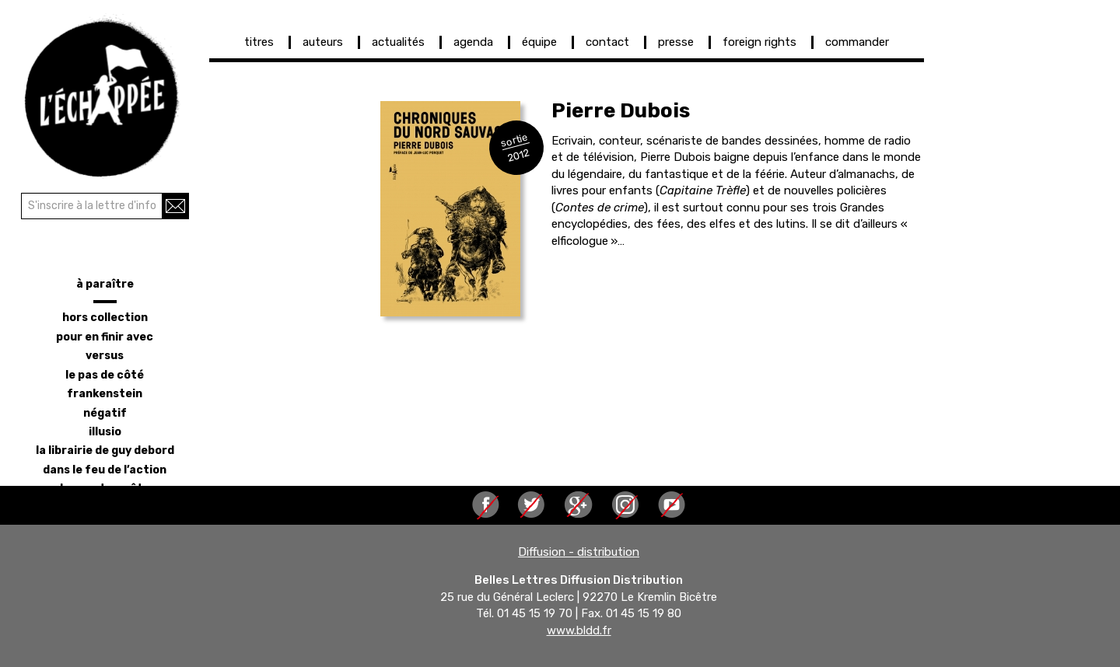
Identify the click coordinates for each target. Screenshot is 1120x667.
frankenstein (104, 393)
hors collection (105, 317)
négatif (105, 413)
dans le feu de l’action (104, 470)
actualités (398, 42)
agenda (473, 42)
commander (857, 42)
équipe (539, 42)
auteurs (323, 42)
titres (259, 42)
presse (676, 42)
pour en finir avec (104, 337)
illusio (105, 431)
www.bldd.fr (579, 630)
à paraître (105, 284)
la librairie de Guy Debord (105, 450)
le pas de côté (104, 375)
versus (105, 355)
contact (607, 42)
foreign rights (759, 42)
